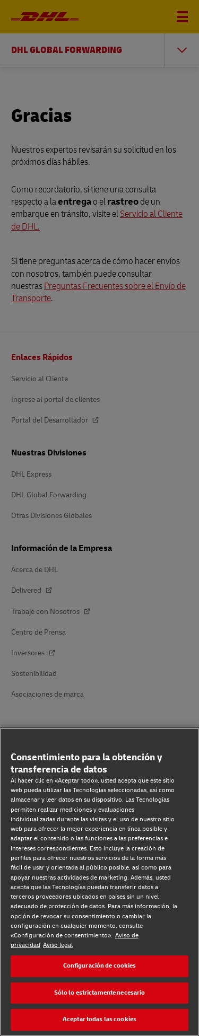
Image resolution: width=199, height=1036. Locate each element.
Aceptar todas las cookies (99, 1019)
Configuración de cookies (99, 966)
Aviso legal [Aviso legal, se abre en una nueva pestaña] (58, 945)
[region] (99, 881)
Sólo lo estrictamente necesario (99, 993)
